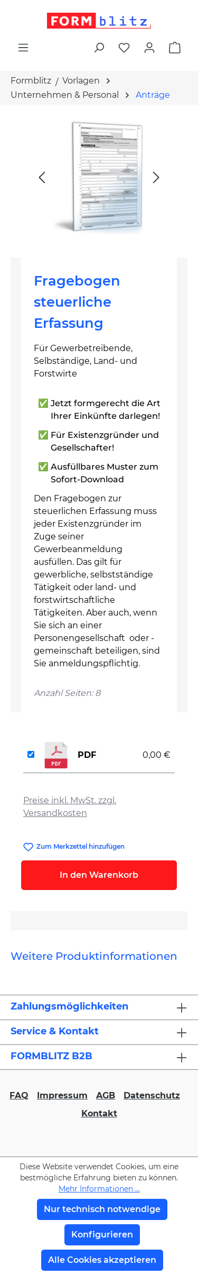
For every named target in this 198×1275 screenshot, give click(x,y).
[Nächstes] (156, 177)
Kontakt (99, 1113)
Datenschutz (152, 1095)
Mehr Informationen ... (99, 1189)
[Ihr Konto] (149, 47)
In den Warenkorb (99, 875)
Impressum (62, 1095)
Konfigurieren (102, 1235)
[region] (99, 177)
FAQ (19, 1095)
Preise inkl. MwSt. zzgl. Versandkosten (69, 806)
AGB (105, 1095)
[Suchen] (98, 47)
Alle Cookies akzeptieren (102, 1260)
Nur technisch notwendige (102, 1209)
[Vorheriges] (42, 177)
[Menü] (23, 47)
